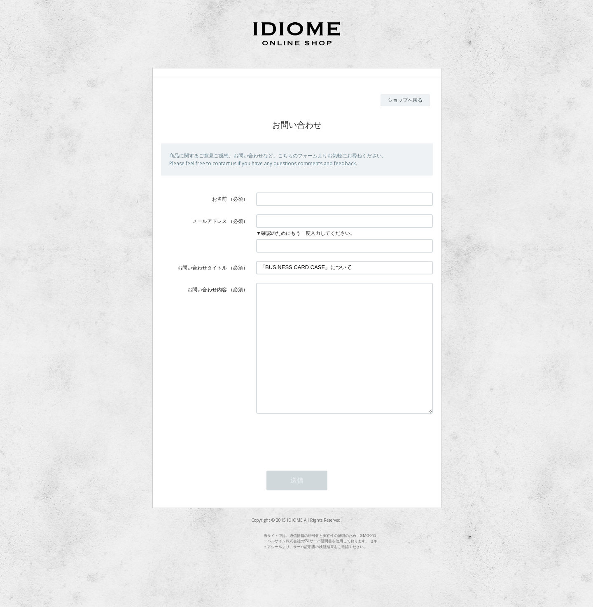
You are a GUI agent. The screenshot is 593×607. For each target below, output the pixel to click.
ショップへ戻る (405, 99)
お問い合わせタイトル (202, 267)
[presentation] (318, 463)
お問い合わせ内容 (207, 289)
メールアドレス (209, 221)
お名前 (219, 198)
